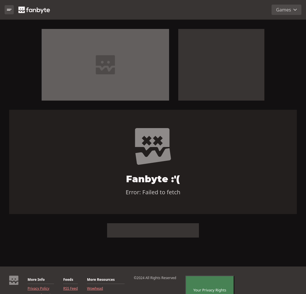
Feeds (68, 279)
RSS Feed (70, 288)
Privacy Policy (38, 288)
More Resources (101, 279)
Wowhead (95, 288)
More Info (36, 279)
